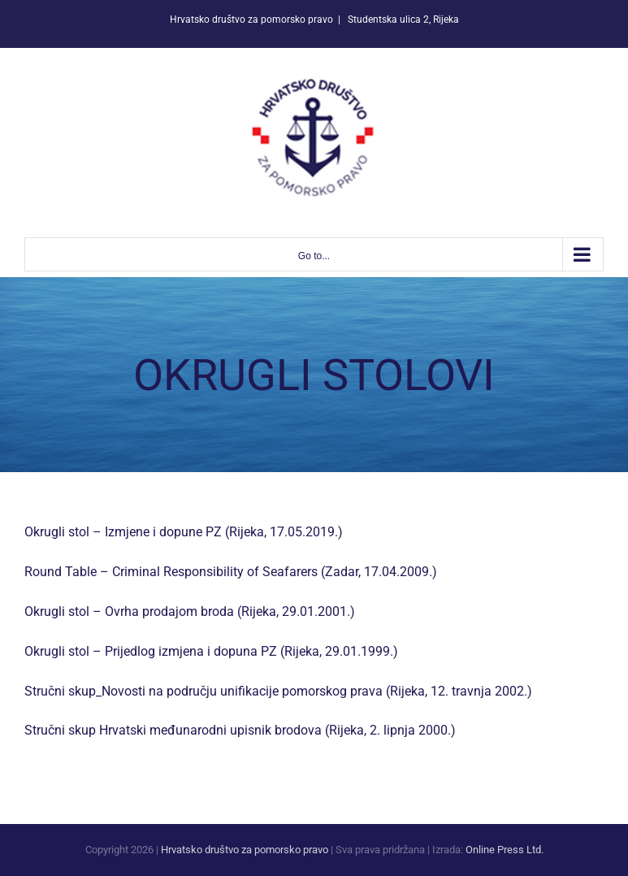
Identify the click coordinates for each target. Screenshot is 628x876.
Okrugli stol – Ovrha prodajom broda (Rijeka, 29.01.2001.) (189, 611)
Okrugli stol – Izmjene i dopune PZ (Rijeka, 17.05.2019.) (183, 532)
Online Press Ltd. (505, 849)
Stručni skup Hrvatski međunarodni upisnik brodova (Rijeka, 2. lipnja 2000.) (240, 730)
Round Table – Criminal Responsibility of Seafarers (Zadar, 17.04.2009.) (230, 571)
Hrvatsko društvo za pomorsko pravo (244, 849)
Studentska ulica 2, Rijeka (402, 19)
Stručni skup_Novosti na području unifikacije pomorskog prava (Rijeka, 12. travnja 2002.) (278, 691)
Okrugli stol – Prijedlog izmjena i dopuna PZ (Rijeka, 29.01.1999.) (211, 651)
